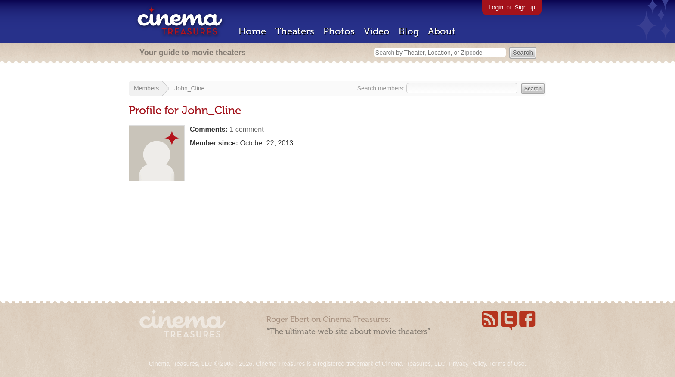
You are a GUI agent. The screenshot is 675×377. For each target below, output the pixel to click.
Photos (339, 31)
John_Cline (189, 88)
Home (252, 31)
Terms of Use (506, 363)
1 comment (246, 129)
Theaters (294, 31)
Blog (409, 31)
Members (146, 88)
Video (377, 31)
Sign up (525, 7)
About (441, 31)
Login (496, 7)
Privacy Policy (467, 363)
